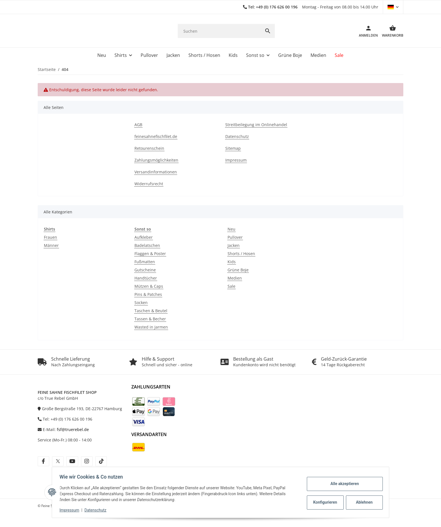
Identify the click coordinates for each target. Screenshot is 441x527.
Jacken (234, 245)
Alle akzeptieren (343, 483)
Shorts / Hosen (241, 253)
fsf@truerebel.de (73, 429)
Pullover (235, 237)
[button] (393, 7)
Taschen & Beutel (150, 310)
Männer (51, 245)
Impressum (71, 510)
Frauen (50, 237)
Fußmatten (144, 261)
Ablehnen (362, 502)
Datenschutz (97, 510)
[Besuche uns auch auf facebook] (43, 461)
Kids (232, 261)
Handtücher (145, 278)
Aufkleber (143, 237)
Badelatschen (147, 245)
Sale (231, 286)
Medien (235, 278)
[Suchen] (219, 31)
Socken (141, 302)
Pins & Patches (148, 294)
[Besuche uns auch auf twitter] (58, 461)
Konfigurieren (324, 502)
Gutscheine (145, 270)
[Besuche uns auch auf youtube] (72, 461)
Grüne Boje (238, 270)
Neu (231, 229)
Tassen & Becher (150, 318)
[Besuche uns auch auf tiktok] (101, 461)
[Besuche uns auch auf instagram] (87, 461)
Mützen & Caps (148, 286)
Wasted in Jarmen (151, 327)
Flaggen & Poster (150, 253)
